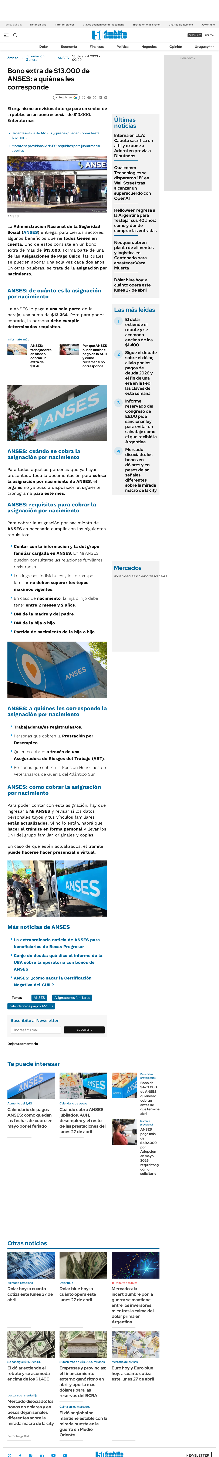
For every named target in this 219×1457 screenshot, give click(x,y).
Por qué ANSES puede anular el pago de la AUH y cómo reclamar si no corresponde (94, 355)
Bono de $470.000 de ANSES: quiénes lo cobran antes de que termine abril (149, 1098)
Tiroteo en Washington (146, 24)
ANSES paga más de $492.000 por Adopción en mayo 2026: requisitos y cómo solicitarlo (149, 1151)
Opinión (175, 46)
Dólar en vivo (38, 24)
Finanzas (97, 46)
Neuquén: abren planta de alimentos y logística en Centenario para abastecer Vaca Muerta (134, 255)
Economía (69, 46)
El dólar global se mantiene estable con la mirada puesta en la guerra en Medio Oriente (83, 1424)
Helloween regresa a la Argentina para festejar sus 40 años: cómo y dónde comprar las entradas (135, 220)
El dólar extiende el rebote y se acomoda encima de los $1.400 (139, 332)
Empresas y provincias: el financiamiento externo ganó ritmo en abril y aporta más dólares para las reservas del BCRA (83, 1381)
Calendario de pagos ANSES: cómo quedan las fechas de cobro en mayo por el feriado (30, 1118)
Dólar (43, 46)
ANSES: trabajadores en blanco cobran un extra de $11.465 (40, 355)
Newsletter (209, 46)
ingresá (209, 35)
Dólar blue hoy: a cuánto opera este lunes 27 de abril (132, 285)
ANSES (63, 58)
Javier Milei (208, 24)
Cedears (161, 576)
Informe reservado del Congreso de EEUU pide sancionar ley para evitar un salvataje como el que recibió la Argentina (141, 421)
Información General (35, 58)
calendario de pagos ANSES (31, 1006)
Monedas (120, 576)
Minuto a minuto (126, 1283)
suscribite (195, 35)
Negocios (149, 46)
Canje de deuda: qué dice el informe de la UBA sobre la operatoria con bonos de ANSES (58, 962)
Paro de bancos (64, 24)
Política (123, 46)
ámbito (12, 58)
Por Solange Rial (18, 1436)
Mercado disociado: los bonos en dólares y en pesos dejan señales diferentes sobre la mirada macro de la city (141, 470)
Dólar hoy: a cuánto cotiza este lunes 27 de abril (30, 1294)
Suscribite (84, 1029)
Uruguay (202, 46)
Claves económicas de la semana (103, 24)
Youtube (53, 1455)
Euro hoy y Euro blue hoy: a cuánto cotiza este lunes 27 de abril (133, 1373)
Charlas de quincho (181, 24)
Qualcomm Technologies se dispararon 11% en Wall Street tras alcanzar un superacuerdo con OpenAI (132, 183)
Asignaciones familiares (72, 997)
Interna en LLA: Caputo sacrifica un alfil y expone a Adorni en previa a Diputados (133, 146)
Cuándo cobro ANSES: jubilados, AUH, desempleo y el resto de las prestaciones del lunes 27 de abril (83, 1120)
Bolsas (132, 576)
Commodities (146, 576)
